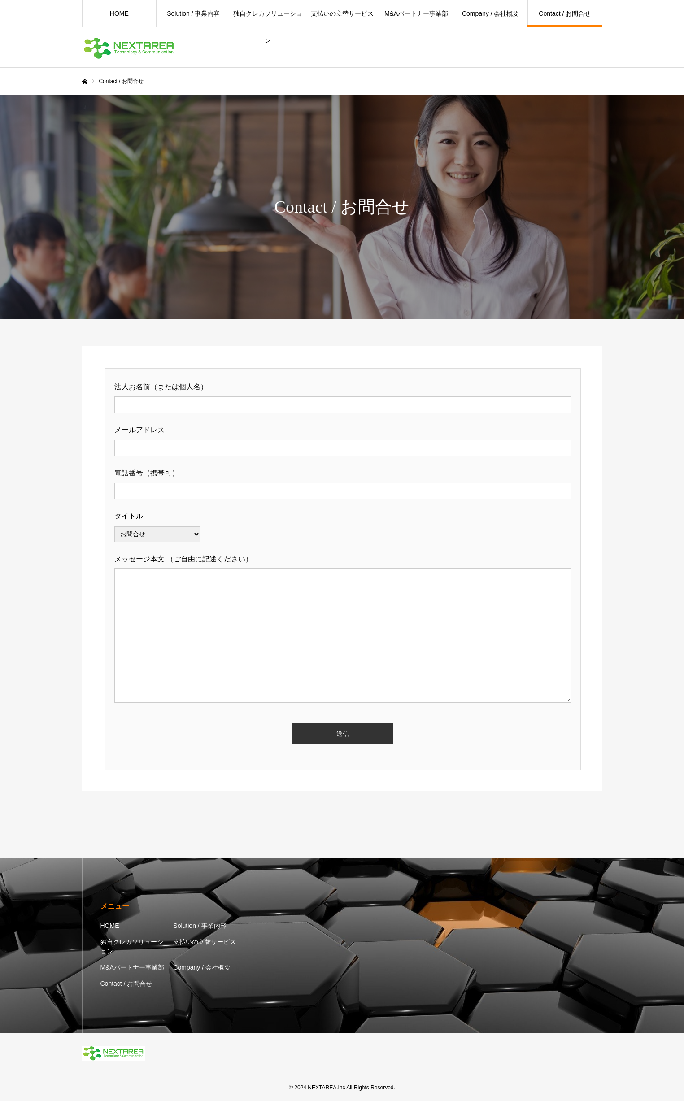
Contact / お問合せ (565, 13)
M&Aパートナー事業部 (416, 13)
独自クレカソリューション (267, 18)
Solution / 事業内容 (193, 13)
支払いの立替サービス (342, 13)
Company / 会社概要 (490, 13)
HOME (119, 13)
